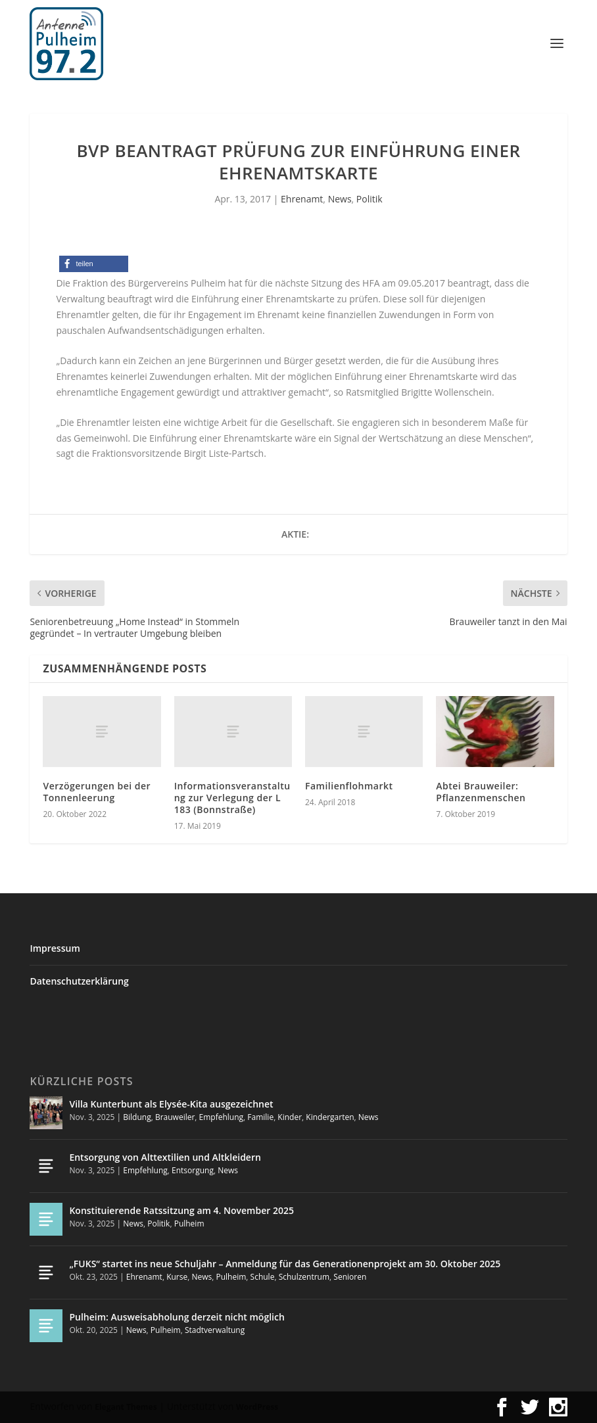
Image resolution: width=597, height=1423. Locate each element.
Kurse (176, 1276)
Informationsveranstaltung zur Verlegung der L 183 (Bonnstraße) (232, 798)
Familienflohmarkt (349, 786)
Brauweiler (175, 1117)
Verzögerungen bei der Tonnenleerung (97, 792)
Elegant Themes (125, 1406)
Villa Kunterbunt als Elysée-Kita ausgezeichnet (171, 1104)
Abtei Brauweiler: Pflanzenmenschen (480, 792)
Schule (263, 1276)
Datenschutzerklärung (79, 981)
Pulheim (189, 1223)
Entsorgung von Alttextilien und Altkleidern (164, 1157)
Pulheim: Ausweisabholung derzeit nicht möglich (176, 1317)
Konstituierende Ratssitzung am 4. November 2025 (181, 1210)
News (340, 199)
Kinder (289, 1117)
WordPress (257, 1406)
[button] (93, 264)
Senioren (349, 1276)
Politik (369, 199)
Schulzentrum (304, 1276)
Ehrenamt (302, 199)
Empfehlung (221, 1117)
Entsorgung (193, 1170)
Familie (260, 1117)
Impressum (55, 948)
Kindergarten (330, 1117)
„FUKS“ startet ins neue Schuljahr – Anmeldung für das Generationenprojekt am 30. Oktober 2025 (284, 1263)
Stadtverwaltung (215, 1330)
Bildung (137, 1117)
